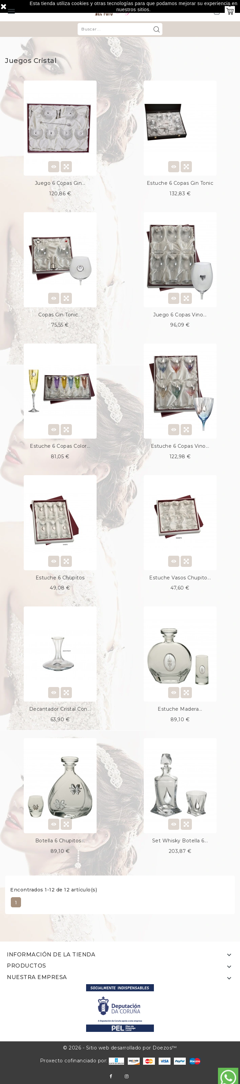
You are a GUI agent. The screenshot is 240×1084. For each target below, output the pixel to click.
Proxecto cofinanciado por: (82, 1061)
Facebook (111, 1076)
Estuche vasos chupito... (180, 578)
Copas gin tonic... (60, 315)
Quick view (66, 166)
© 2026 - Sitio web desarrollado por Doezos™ (120, 1048)
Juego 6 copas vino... (180, 315)
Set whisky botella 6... (180, 841)
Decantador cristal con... (60, 709)
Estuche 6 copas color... (60, 446)
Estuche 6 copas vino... (180, 446)
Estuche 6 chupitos (60, 578)
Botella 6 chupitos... (60, 841)
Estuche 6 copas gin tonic (180, 183)
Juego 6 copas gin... (60, 183)
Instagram (127, 1076)
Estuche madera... (180, 709)
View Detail (53, 166)
